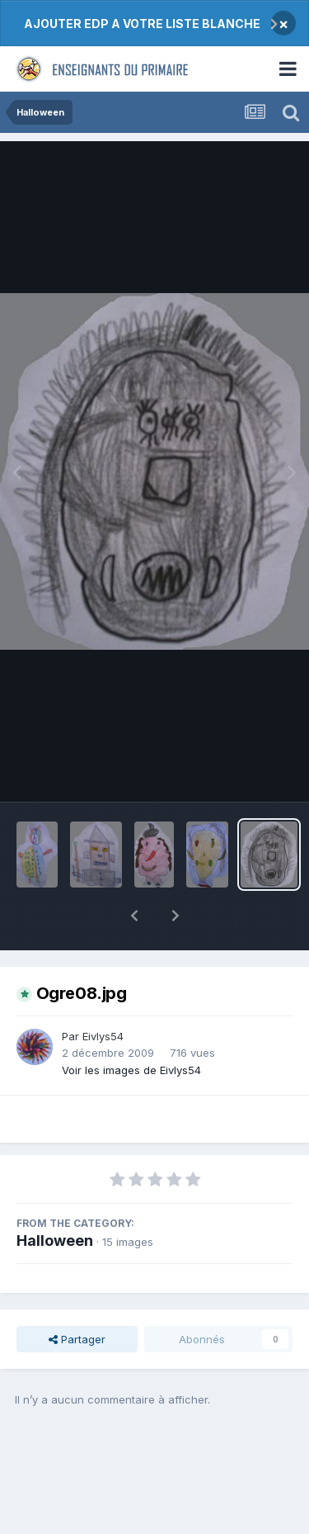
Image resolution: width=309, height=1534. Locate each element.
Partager (77, 1296)
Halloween (54, 1197)
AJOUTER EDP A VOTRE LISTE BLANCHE (142, 24)
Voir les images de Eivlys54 (131, 1027)
